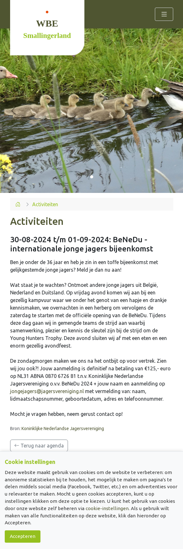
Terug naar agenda (39, 445)
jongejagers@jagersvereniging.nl (47, 391)
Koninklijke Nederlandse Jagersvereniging (62, 428)
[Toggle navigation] (164, 14)
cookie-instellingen (107, 508)
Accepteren (22, 536)
